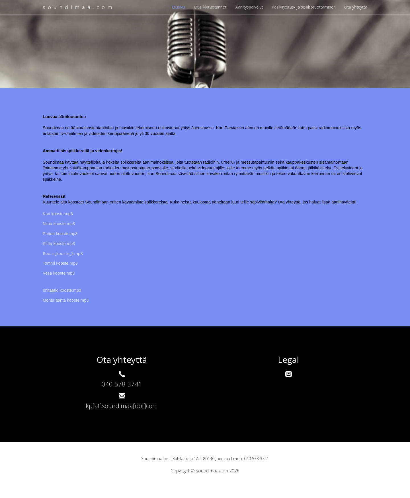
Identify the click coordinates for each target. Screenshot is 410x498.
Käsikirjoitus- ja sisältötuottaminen (304, 7)
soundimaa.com (81, 7)
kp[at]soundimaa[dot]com (122, 405)
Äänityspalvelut (249, 7)
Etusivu (178, 7)
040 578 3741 (122, 384)
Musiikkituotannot (210, 7)
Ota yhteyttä (355, 7)
